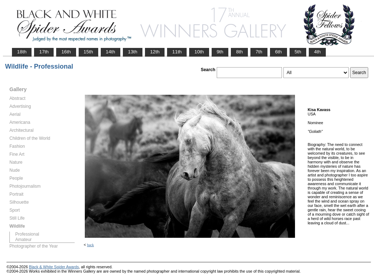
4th (317, 51)
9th (220, 51)
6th (278, 51)
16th (66, 51)
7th (259, 51)
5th (298, 51)
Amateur (23, 239)
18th (21, 51)
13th (132, 51)
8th (239, 51)
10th (199, 51)
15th (88, 51)
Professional (27, 234)
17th (44, 51)
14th (110, 51)
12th (154, 51)
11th (177, 51)
